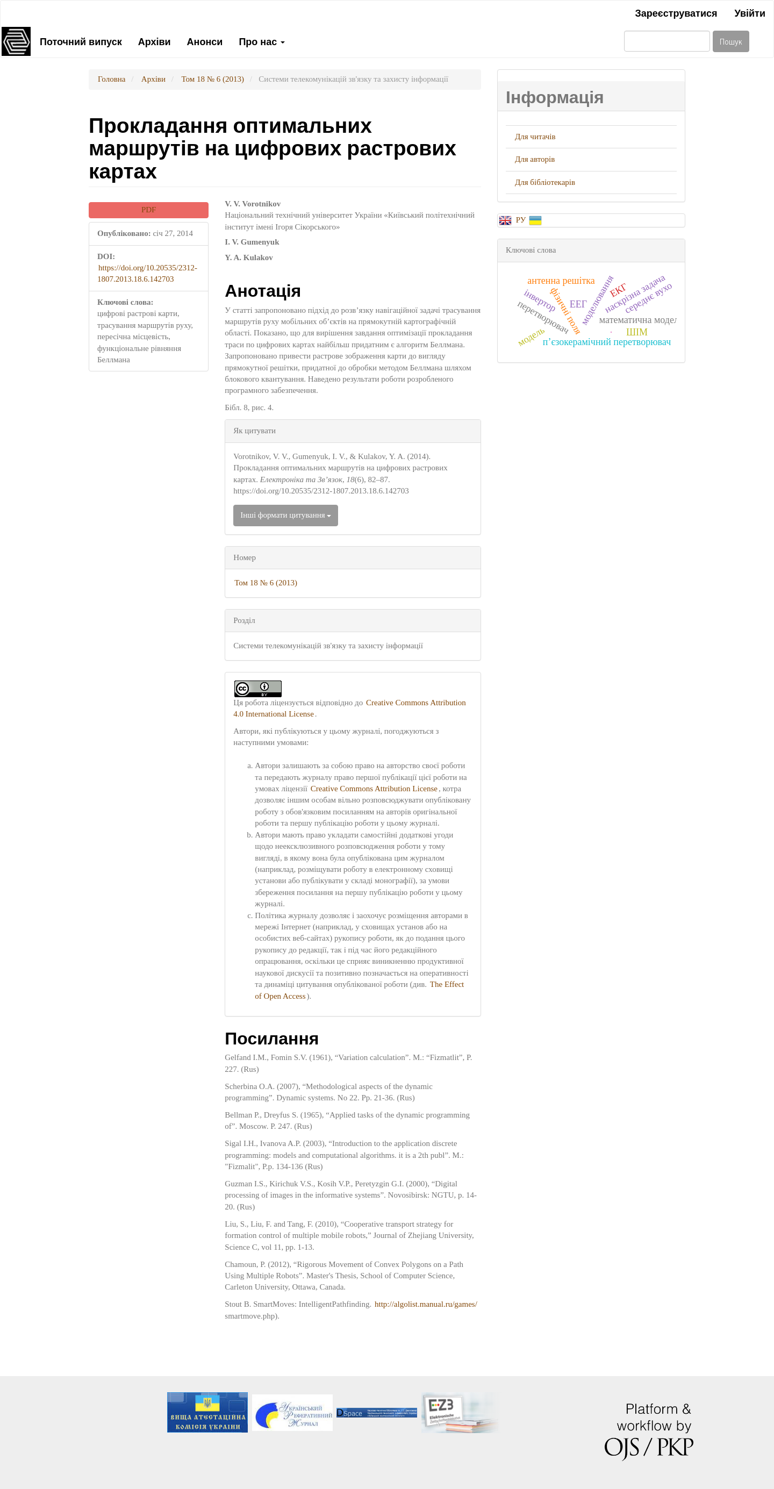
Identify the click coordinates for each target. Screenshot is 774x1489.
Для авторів (535, 159)
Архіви (154, 41)
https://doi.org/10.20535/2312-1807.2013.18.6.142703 (147, 273)
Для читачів (535, 136)
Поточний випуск (81, 41)
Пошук (731, 41)
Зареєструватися (676, 12)
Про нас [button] (262, 41)
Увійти (749, 12)
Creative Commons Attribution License (374, 788)
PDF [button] (148, 209)
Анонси (205, 41)
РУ (522, 220)
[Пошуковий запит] (667, 41)
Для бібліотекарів (545, 182)
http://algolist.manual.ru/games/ (426, 1304)
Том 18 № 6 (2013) (212, 79)
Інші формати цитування (285, 515)
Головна (111, 79)
